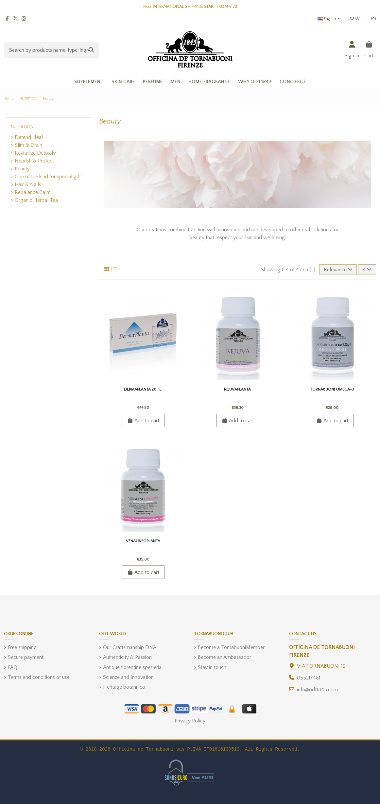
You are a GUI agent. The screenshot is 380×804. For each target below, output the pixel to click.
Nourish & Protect (34, 161)
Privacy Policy (190, 721)
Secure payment (25, 657)
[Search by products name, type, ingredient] (91, 50)
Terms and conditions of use (39, 677)
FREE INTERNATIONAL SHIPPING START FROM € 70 (190, 7)
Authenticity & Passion (127, 657)
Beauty (22, 169)
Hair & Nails (28, 184)
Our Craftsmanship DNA (129, 647)
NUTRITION (22, 126)
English (330, 19)
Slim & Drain (28, 145)
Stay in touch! (213, 667)
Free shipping (22, 647)
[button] (123, 82)
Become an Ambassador (224, 657)
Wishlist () (362, 19)
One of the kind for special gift (48, 177)
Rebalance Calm (33, 192)
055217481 (308, 678)
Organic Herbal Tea (36, 200)
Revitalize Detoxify (35, 153)
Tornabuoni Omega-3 (332, 389)
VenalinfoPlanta (143, 541)
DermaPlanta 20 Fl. (143, 389)
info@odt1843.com (317, 690)
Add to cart (143, 421)
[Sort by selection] (338, 269)
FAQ (12, 667)
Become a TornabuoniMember (231, 647)
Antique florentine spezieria (132, 667)
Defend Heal (29, 137)
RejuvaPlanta (237, 389)
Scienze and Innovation (128, 677)
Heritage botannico (124, 687)
